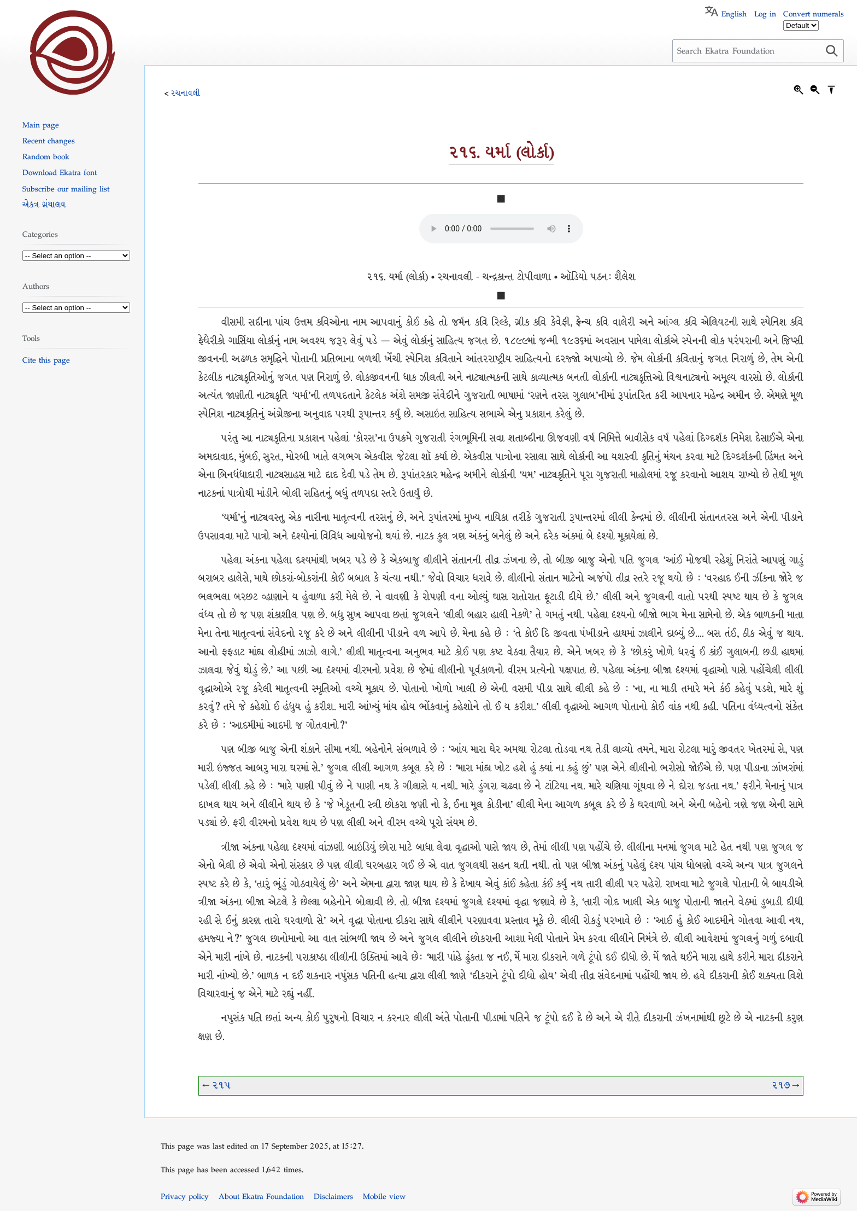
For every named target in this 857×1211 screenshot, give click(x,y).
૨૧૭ (781, 1085)
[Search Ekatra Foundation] (758, 50)
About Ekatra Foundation (261, 1196)
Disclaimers (333, 1196)
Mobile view (384, 1196)
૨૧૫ (221, 1085)
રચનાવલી (185, 93)
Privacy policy (185, 1196)
